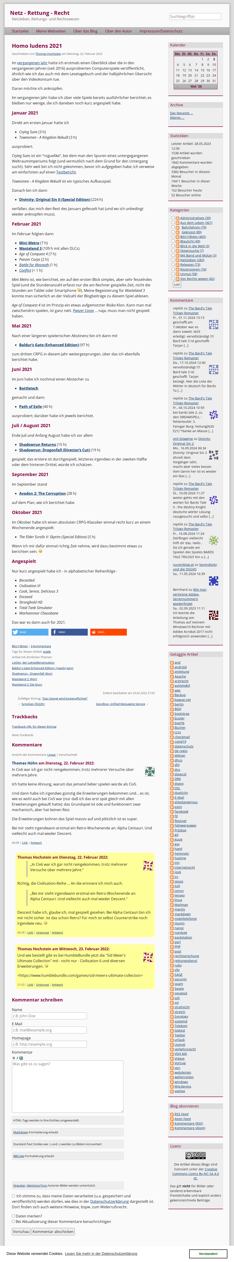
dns (177, 769)
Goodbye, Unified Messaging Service (120, 704)
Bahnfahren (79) (194, 227)
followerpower (186, 825)
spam (179, 984)
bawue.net (183, 700)
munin (180, 923)
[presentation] (46, 1167)
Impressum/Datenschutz (161, 31)
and (178, 662)
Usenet (180, 1044)
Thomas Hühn (25, 763)
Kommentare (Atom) (190, 1128)
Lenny (179, 891)
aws (178, 690)
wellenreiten (184, 1077)
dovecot (180, 774)
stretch (180, 1012)
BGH (178, 709)
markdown (183, 914)
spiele (47, 652)
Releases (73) (190, 264)
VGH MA (181, 1054)
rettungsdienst (186, 960)
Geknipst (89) (192, 232)
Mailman (181, 905)
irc (176, 877)
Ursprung (42, 932)
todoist (180, 1030)
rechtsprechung (187, 956)
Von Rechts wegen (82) (197, 279)
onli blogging (183, 439)
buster (180, 718)
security (181, 979)
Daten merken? (29, 1210)
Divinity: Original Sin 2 (192, 441)
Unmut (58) (188, 274)
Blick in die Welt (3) (194, 246)
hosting (180, 858)
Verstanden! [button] (208, 1254)
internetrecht (185, 867)
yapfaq (180, 1091)
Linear (51, 755)
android (181, 667)
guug (178, 839)
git (176, 835)
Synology (181, 1016)
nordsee (181, 932)
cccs (178, 732)
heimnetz (182, 853)
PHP (178, 946)
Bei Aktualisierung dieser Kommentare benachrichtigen (63, 1216)
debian (180, 755)
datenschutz (184, 746)
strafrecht (182, 1007)
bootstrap (182, 713)
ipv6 (178, 872)
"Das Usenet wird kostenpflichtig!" (65, 698)
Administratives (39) (195, 218)
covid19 (180, 741)
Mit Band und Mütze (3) (198, 255)
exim (178, 807)
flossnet (180, 821)
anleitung (182, 671)
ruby (178, 965)
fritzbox (180, 830)
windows (181, 1082)
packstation (183, 937)
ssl (177, 1002)
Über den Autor (118, 31)
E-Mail (17, 1023)
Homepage (21, 1038)
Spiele (179, 988)
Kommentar (22, 1052)
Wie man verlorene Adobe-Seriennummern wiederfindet (190, 596)
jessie (179, 881)
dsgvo (179, 783)
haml (178, 849)
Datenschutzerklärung (109, 1196)
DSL (177, 788)
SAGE (179, 974)
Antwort (36, 843)
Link (25, 843)
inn (177, 862)
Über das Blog (85, 31)
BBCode (18, 1150)
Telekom (181, 1026)
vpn (177, 1068)
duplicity (181, 793)
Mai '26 (196, 86)
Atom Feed (183, 1119)
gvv (177, 844)
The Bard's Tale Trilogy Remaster (192, 310)
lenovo (180, 895)
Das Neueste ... (181, 113)
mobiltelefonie (186, 918)
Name (17, 1009)
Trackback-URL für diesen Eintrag (34, 726)
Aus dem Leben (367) (196, 223)
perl (178, 942)
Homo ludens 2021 (37, 45)
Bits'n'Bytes (20, 646)
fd (176, 816)
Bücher (180, 727)
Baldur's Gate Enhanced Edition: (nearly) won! (42, 668)
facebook (181, 811)
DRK (178, 779)
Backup (180, 695)
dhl (177, 765)
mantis (180, 909)
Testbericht (66, 172)
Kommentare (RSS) (189, 1123)
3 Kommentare (41, 646)
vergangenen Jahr (32, 62)
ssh (177, 998)
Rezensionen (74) (193, 269)
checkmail (182, 737)
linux (178, 900)
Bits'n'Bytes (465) (193, 236)
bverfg (179, 723)
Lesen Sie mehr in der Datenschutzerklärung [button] (101, 1254)
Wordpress (183, 1086)
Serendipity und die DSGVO (195, 566)
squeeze (181, 993)
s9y (177, 970)
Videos (180, 1058)
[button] (30, 632)
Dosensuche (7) (192, 250)
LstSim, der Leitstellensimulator (33, 662)
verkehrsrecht (185, 1049)
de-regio (181, 751)
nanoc (179, 928)
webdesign (183, 1072)
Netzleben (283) (192, 260)
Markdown (20, 1127)
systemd (181, 1021)
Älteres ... (177, 117)
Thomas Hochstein (48, 54)
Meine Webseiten (51, 31)
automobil (182, 685)
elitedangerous (186, 802)
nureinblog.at (183, 564)
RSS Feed (182, 1114)
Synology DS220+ (33, 704)
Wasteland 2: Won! (24, 679)
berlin (179, 704)
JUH (177, 886)
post (178, 951)
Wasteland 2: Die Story (27, 684)
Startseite (20, 31)
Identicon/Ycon (37, 1180)
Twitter (180, 1035)
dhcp (178, 760)
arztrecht (182, 681)
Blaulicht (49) (190, 241)
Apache (180, 676)
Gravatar (19, 1180)
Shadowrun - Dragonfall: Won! (32, 673)
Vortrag (180, 1063)
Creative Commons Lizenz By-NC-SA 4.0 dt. (195, 1174)
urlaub (180, 1040)
